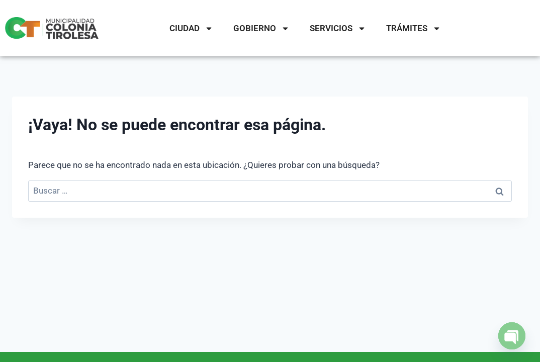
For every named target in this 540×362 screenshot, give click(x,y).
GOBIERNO (261, 28)
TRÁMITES (413, 28)
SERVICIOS (338, 28)
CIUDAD (191, 28)
